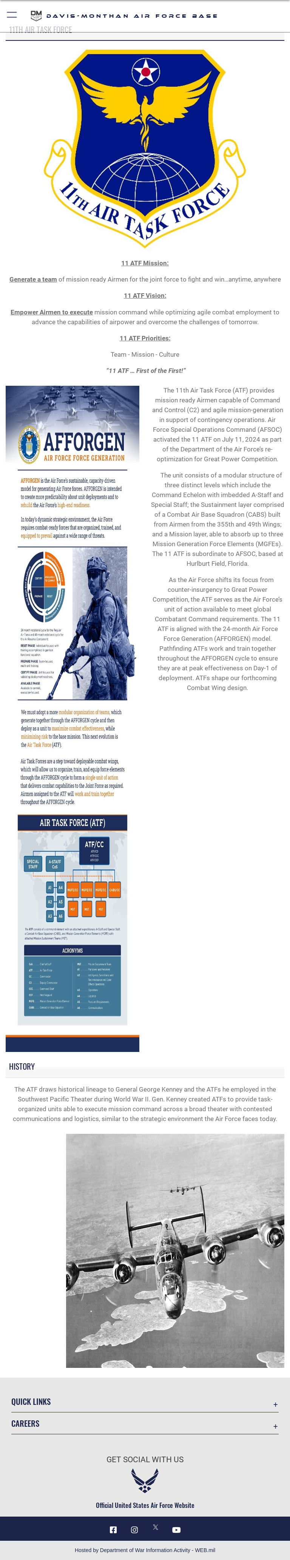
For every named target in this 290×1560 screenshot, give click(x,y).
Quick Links (31, 1401)
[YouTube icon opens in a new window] (176, 1529)
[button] (12, 16)
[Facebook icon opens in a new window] (113, 1529)
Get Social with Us (145, 1459)
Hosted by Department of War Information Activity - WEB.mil (145, 1550)
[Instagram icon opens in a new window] (134, 1529)
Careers (25, 1423)
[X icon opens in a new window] (155, 1527)
